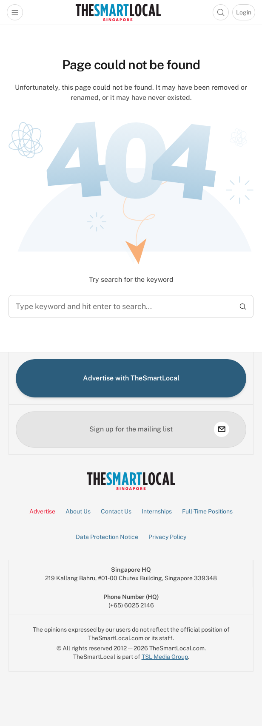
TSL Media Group (165, 656)
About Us (78, 511)
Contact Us (116, 511)
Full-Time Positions (207, 511)
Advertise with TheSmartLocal (131, 378)
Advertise (42, 511)
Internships (157, 511)
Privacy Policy (167, 536)
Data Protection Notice (107, 536)
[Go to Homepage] (118, 12)
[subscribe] (221, 429)
